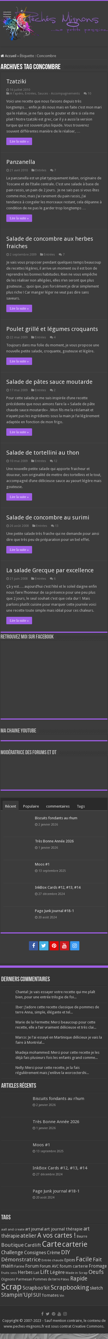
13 (56, 526)
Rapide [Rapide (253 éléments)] (78, 1278)
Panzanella (20, 161)
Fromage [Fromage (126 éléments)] (98, 1266)
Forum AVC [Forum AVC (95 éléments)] (49, 1266)
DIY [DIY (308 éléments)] (65, 1252)
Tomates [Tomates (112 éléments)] (50, 1295)
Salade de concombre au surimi (47, 517)
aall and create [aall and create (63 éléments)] (12, 1229)
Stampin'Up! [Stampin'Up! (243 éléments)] (16, 1295)
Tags (81, 806)
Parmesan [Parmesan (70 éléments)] (24, 1279)
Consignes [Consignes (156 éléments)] (35, 1252)
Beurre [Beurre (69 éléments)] (82, 1236)
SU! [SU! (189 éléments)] (37, 1295)
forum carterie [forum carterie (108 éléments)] (74, 1266)
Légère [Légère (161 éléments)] (57, 1272)
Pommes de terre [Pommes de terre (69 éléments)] (46, 1279)
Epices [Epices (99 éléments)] (69, 1260)
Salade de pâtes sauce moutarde (49, 381)
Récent (10, 806)
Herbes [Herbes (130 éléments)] (25, 1272)
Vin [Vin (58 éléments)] (62, 1296)
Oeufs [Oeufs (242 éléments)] (96, 1272)
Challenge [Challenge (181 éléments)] (12, 1252)
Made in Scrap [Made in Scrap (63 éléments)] (77, 1273)
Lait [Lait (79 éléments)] (36, 1272)
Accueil (8, 56)
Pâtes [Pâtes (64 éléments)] (65, 1279)
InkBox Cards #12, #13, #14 (57, 887)
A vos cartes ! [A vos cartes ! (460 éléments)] (56, 1235)
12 (55, 461)
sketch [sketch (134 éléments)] (96, 1288)
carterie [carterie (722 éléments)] (74, 1244)
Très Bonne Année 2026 (54, 841)
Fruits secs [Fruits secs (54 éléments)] (9, 1273)
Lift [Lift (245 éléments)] (44, 1272)
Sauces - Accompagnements (59, 93)
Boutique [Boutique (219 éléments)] (12, 1245)
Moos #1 (42, 864)
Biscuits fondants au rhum (56, 818)
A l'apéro (16, 93)
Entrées (30, 93)
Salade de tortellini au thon (42, 452)
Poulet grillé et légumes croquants (52, 329)
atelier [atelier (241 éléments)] (28, 1235)
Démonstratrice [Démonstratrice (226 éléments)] (21, 1259)
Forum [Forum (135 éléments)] (32, 1266)
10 (89, 93)
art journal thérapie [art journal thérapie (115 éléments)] (63, 1229)
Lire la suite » (19, 141)
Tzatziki (16, 81)
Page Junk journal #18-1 (54, 911)
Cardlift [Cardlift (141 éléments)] (33, 1245)
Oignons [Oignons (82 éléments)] (8, 1279)
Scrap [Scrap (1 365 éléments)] (11, 1287)
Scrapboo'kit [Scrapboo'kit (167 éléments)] (36, 1288)
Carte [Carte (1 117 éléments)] (51, 1244)
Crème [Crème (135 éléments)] (53, 1252)
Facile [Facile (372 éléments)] (84, 1259)
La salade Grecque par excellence (50, 570)
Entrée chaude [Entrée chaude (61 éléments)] (52, 1260)
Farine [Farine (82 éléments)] (19, 1266)
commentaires (58, 806)
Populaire (31, 806)
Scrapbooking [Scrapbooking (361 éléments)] (70, 1287)
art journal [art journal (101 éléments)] (34, 1229)
